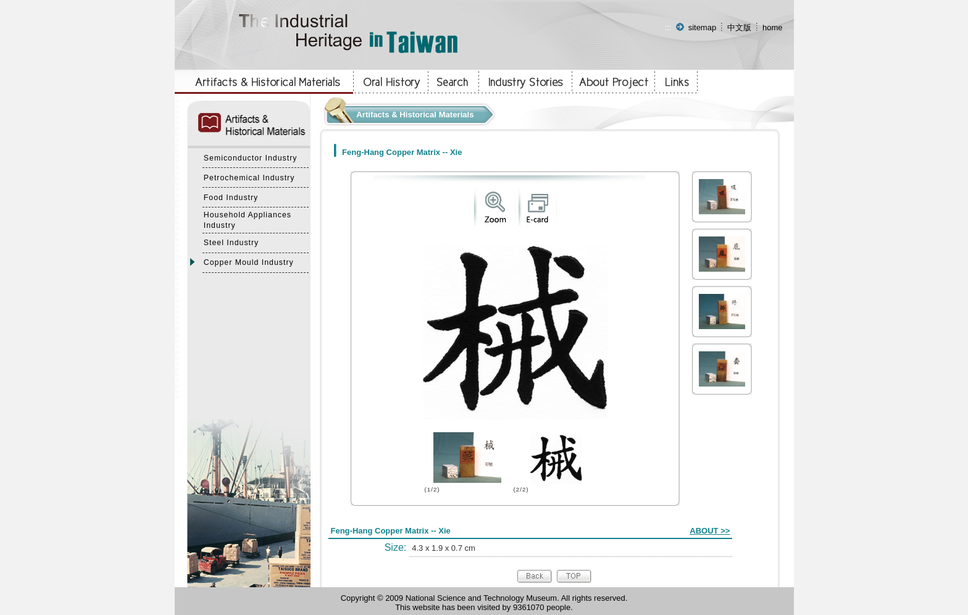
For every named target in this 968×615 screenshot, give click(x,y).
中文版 (739, 27)
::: (668, 27)
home (772, 27)
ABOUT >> (710, 530)
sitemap (702, 27)
